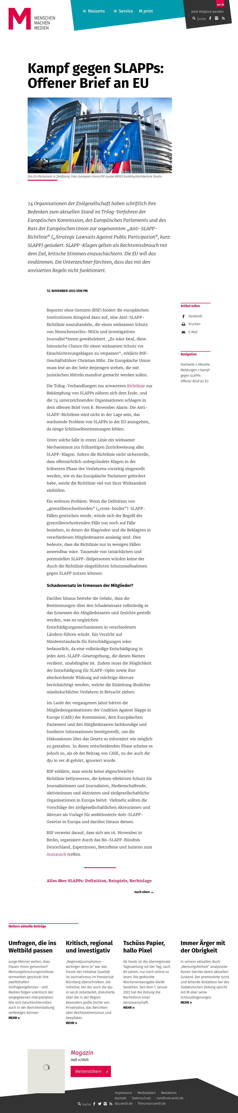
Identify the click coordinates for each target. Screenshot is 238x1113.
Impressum (123, 1093)
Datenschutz (141, 1098)
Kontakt (121, 1098)
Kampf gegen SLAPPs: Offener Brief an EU (195, 375)
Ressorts (96, 11)
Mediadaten (146, 1093)
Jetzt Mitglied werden (207, 12)
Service (126, 11)
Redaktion (169, 1093)
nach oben (142, 892)
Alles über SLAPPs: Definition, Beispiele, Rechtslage (99, 880)
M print (146, 11)
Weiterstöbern (88, 1071)
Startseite (188, 365)
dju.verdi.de (124, 1103)
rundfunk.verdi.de (170, 1098)
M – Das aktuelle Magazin (93, 1049)
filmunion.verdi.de (152, 1103)
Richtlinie (136, 385)
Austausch (56, 854)
